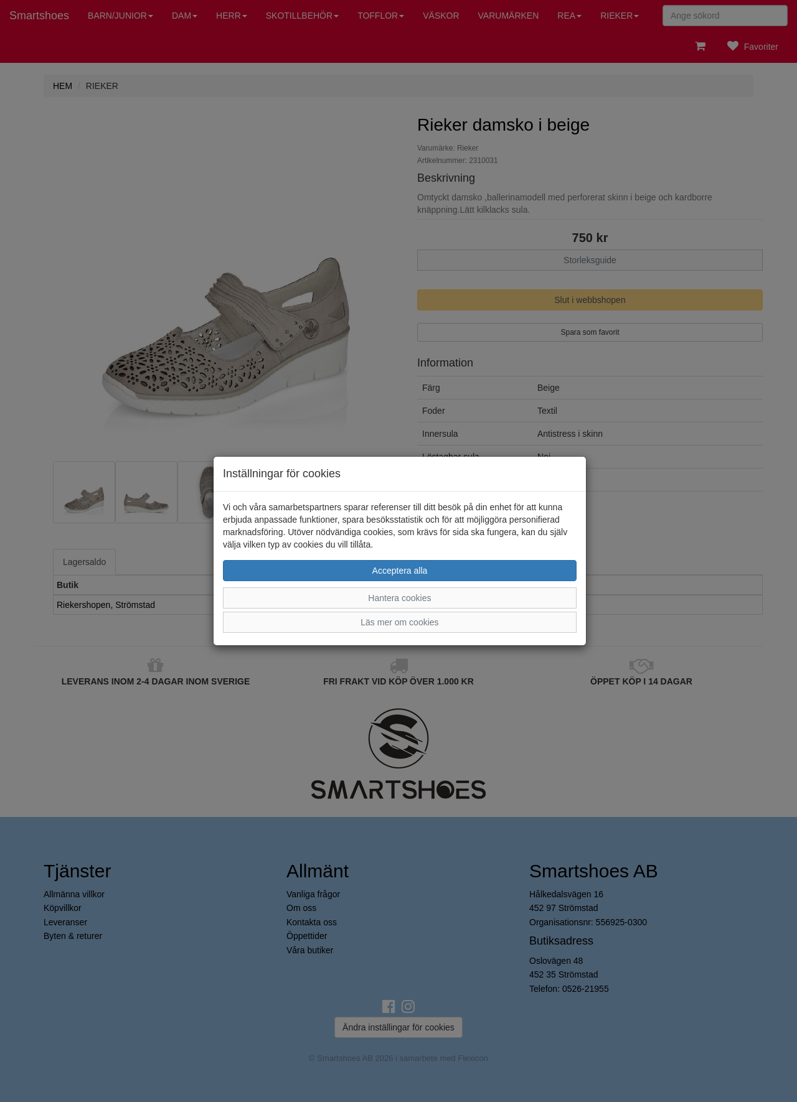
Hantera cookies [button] (399, 598)
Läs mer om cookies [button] (399, 622)
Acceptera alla (400, 571)
